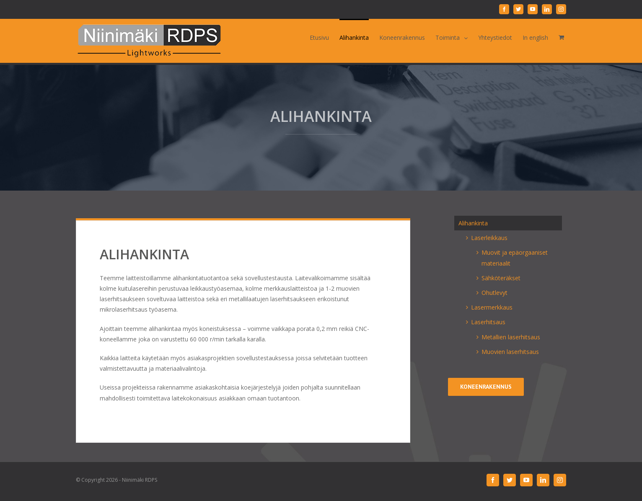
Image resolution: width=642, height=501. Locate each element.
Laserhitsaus (488, 322)
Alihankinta (473, 223)
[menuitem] (324, 37)
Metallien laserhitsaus (511, 337)
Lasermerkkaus (492, 307)
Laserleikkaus (489, 238)
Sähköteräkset (501, 278)
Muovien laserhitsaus (510, 352)
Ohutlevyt (494, 293)
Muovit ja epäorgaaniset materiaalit (515, 257)
